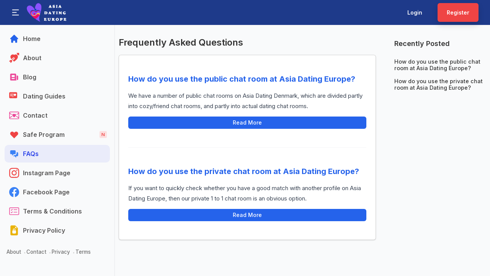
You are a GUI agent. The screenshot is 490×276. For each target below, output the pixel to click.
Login (414, 12)
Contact (36, 252)
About (14, 252)
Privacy (61, 252)
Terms (83, 252)
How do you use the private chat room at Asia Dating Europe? (243, 171)
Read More (247, 122)
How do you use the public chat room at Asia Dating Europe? (241, 79)
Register (458, 12)
